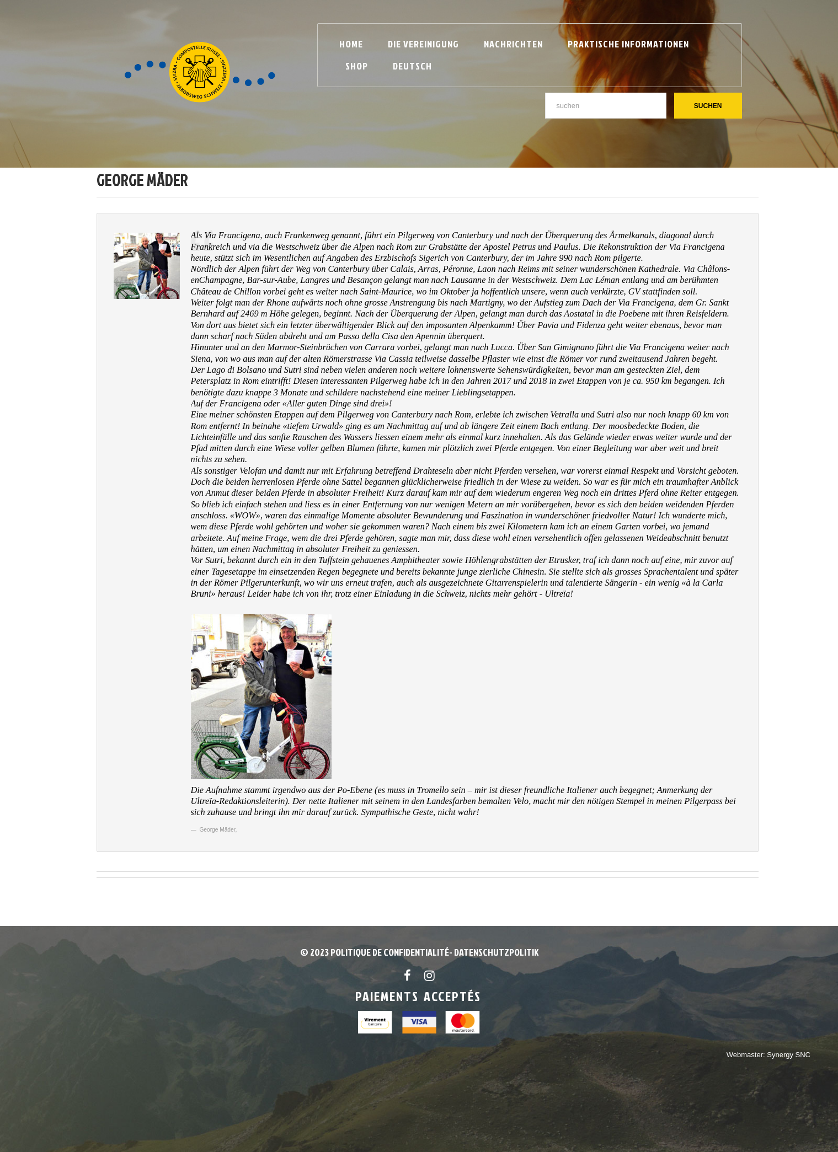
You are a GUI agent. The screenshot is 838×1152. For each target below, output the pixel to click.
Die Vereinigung (423, 44)
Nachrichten (513, 44)
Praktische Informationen (628, 44)
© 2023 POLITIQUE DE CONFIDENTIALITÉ (374, 952)
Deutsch (412, 66)
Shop (356, 66)
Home (351, 44)
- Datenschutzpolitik (493, 952)
